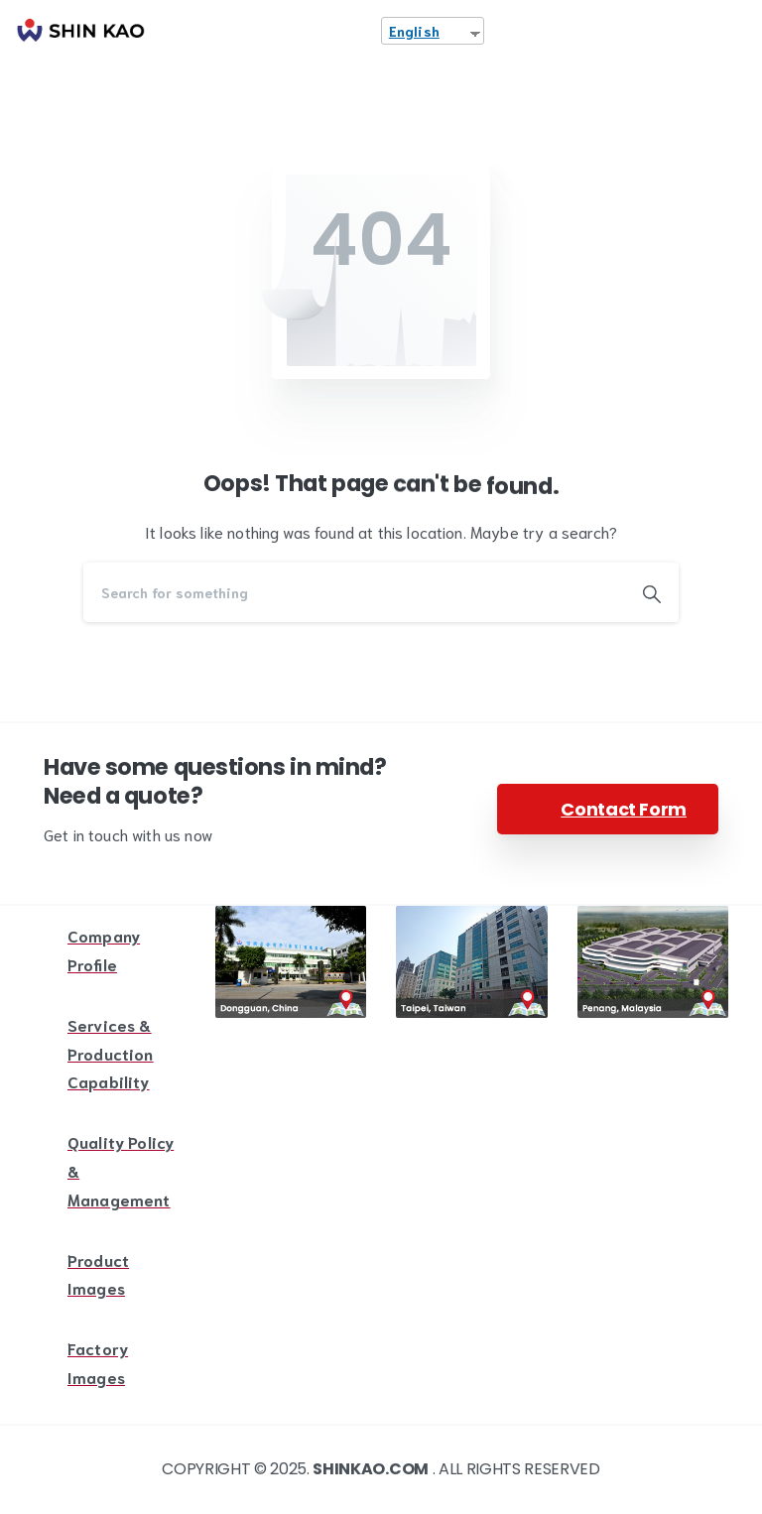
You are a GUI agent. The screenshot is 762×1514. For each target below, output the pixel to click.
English (414, 31)
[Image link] (291, 962)
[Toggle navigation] (732, 31)
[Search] (354, 592)
